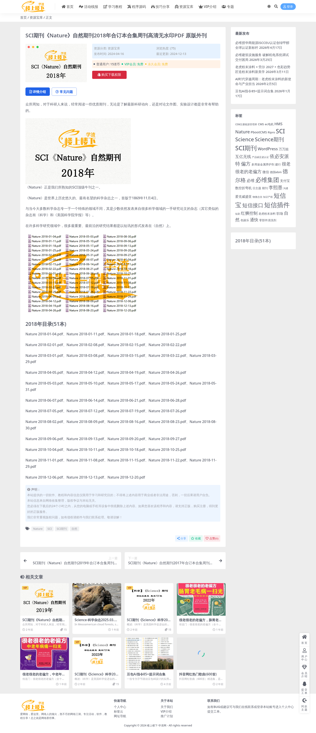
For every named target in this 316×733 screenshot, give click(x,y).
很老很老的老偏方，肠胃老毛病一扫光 (200, 622)
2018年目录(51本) (253, 241)
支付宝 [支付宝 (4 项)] (285, 180)
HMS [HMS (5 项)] (278, 123)
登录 (288, 6)
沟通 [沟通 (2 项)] (285, 188)
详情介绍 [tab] (37, 91)
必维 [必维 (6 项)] (251, 180)
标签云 (118, 711)
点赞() (212, 538)
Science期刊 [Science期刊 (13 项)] (269, 139)
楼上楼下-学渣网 (156, 725)
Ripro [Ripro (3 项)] (271, 132)
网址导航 (120, 716)
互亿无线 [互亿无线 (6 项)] (243, 156)
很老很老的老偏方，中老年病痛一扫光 (43, 676)
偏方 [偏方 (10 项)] (246, 163)
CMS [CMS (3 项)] (261, 124)
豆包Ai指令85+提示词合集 (146, 674)
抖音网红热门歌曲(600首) (198, 674)
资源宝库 (36, 17)
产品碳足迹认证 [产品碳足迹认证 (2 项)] (260, 157)
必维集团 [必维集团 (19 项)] (267, 180)
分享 (181, 538)
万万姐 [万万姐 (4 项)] (284, 149)
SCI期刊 (62, 529)
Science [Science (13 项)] (244, 139)
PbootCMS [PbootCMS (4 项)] (259, 132)
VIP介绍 (166, 711)
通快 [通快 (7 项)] (254, 220)
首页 (23, 17)
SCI (49, 529)
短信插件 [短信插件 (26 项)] (277, 204)
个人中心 (120, 707)
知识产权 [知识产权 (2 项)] (268, 196)
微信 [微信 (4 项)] (265, 172)
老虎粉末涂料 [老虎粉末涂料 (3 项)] (267, 214)
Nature (38, 529)
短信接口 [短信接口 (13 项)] (252, 205)
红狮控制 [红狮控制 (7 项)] (249, 213)
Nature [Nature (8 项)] (242, 132)
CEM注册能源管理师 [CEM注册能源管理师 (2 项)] (246, 124)
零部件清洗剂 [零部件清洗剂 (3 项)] (267, 220)
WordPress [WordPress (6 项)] (268, 148)
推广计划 (167, 716)
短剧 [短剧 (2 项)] (237, 213)
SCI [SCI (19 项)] (280, 131)
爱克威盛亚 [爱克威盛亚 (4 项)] (243, 196)
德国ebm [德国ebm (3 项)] (276, 172)
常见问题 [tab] (64, 91)
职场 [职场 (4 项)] (279, 213)
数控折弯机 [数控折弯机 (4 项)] (243, 188)
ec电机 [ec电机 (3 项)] (269, 124)
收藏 (196, 538)
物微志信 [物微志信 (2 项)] (257, 196)
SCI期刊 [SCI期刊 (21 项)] (246, 148)
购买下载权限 (109, 74)
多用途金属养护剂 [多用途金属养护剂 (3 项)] (262, 164)
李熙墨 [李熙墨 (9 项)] (275, 187)
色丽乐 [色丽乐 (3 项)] (245, 220)
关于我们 (167, 707)
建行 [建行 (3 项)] (278, 164)
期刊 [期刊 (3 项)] (265, 188)
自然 (74, 529)
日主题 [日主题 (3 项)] (257, 188)
